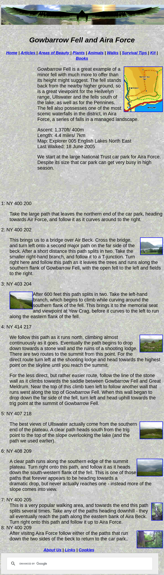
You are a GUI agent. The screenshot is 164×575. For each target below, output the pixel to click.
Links (70, 550)
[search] (78, 563)
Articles (28, 53)
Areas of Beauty (54, 53)
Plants (78, 53)
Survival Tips (135, 53)
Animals (96, 53)
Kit (152, 53)
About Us (52, 550)
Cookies (86, 550)
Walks (113, 53)
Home (11, 53)
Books (82, 58)
